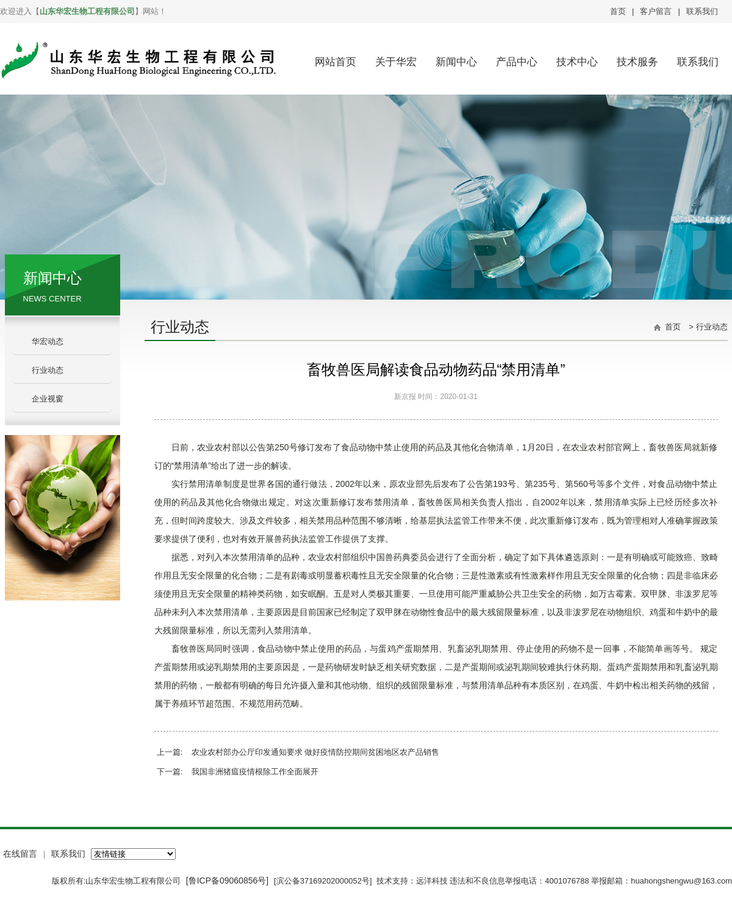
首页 (618, 11)
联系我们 (702, 11)
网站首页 (335, 62)
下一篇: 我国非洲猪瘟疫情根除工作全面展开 (237, 771)
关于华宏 (396, 62)
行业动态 (47, 370)
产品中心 (516, 62)
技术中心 (577, 62)
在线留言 (20, 854)
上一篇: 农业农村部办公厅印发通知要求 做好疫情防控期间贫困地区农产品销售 (298, 752)
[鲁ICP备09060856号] (228, 880)
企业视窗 (47, 398)
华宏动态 (47, 341)
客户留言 (656, 11)
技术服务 (637, 62)
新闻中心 (456, 62)
